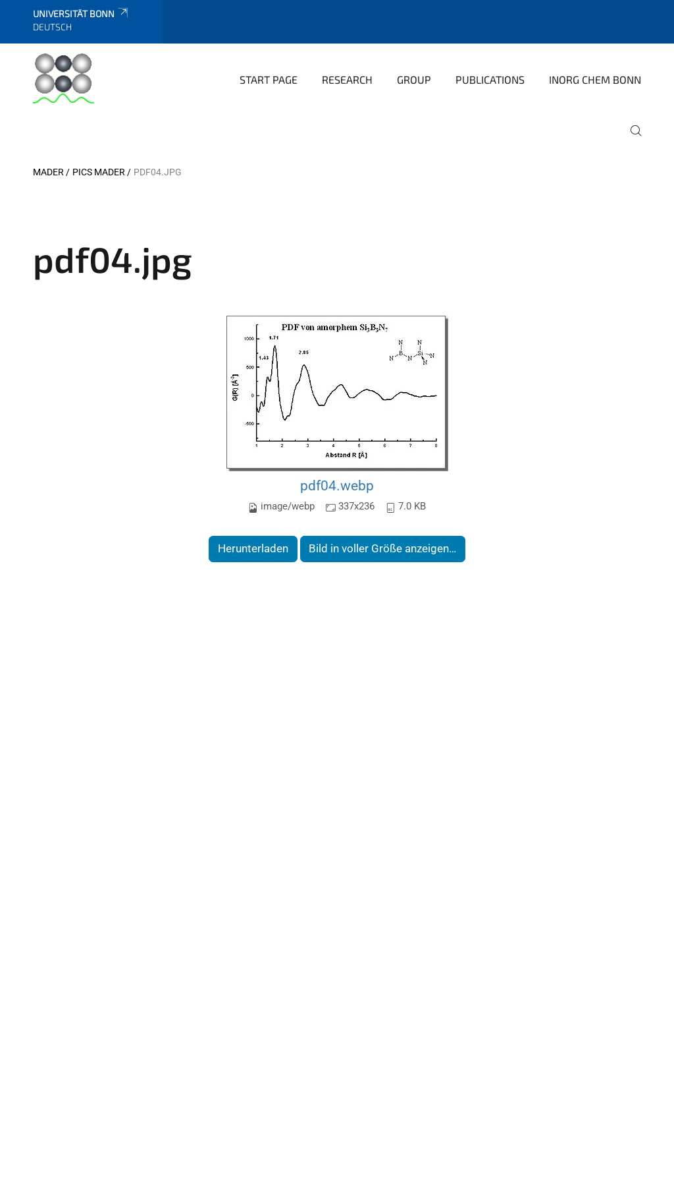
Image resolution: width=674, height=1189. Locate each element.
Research (347, 79)
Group (414, 79)
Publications (490, 79)
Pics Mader (98, 172)
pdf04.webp (337, 485)
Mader (48, 172)
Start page (269, 79)
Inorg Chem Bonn (595, 79)
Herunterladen (253, 548)
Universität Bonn (81, 13)
